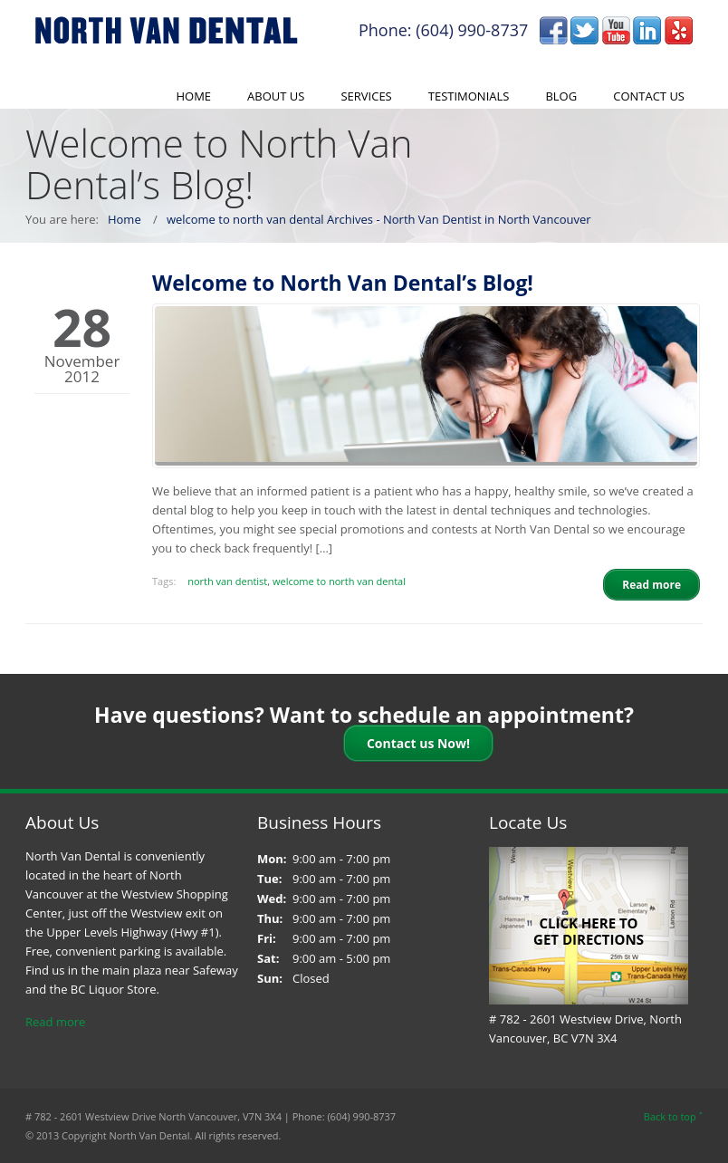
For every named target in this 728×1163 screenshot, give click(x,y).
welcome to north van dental (339, 581)
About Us (275, 96)
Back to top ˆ (673, 1116)
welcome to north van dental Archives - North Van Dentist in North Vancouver (379, 219)
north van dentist (227, 581)
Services (365, 96)
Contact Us (649, 96)
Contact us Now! (418, 743)
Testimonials (469, 96)
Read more (55, 1022)
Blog (561, 96)
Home (193, 96)
